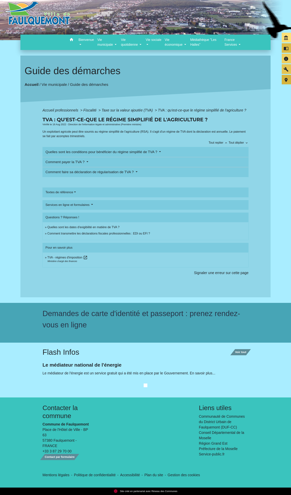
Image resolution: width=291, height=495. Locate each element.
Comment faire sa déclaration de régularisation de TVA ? (90, 172)
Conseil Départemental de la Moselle (221, 435)
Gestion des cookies (184, 475)
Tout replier (219, 142)
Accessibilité (130, 475)
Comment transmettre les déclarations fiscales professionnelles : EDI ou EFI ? (98, 233)
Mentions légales (55, 475)
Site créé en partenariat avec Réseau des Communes (145, 491)
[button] (71, 40)
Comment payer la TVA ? (65, 162)
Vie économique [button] (174, 42)
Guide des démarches (89, 84)
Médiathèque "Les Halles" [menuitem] (203, 42)
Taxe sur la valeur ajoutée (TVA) (128, 110)
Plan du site (153, 475)
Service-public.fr (212, 454)
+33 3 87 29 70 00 (57, 451)
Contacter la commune (60, 411)
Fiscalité (90, 110)
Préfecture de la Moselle (218, 449)
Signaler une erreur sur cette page (221, 273)
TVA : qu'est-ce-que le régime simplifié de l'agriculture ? (202, 110)
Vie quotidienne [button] (130, 42)
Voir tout (240, 352)
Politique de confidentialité (95, 475)
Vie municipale (54, 84)
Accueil (31, 84)
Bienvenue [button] (86, 40)
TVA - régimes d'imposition (67, 257)
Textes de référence (59, 192)
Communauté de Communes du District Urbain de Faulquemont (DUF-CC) (222, 421)
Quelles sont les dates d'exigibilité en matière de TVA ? (83, 227)
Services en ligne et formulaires (67, 205)
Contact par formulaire (60, 456)
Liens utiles (215, 407)
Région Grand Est (213, 443)
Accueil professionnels (60, 110)
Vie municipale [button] (105, 42)
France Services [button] (231, 42)
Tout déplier (239, 142)
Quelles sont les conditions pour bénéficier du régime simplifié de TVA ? (101, 152)
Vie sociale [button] (153, 40)
